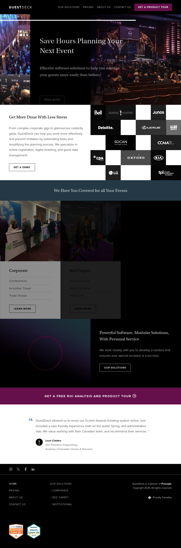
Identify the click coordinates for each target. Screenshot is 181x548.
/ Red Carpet (59, 497)
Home (13, 483)
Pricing (88, 7)
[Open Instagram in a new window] (11, 469)
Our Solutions (69, 7)
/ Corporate (59, 490)
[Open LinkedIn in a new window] (33, 469)
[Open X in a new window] (18, 469)
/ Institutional (61, 504)
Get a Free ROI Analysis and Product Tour (90, 396)
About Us (104, 7)
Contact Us (122, 7)
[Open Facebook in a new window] (25, 469)
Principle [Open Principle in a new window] (166, 483)
